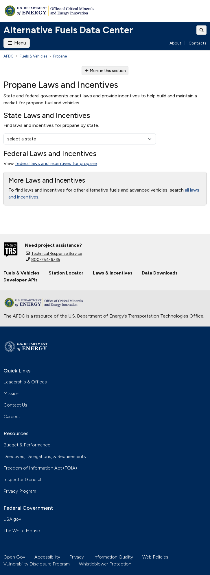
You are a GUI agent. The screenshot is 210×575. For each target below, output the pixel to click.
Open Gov (14, 557)
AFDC (8, 56)
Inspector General (22, 479)
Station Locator (66, 273)
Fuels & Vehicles (33, 56)
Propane (60, 56)
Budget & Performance (26, 445)
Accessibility (47, 557)
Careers (11, 416)
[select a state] (79, 138)
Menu (16, 43)
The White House (21, 530)
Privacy (76, 557)
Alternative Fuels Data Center (68, 30)
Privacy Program (19, 491)
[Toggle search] (201, 30)
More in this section (105, 70)
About (175, 43)
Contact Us (15, 405)
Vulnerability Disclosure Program (36, 564)
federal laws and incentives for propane (56, 163)
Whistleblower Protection (105, 564)
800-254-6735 (43, 259)
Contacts (198, 43)
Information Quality (113, 557)
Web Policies (155, 557)
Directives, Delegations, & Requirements (44, 456)
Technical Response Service (54, 253)
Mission (11, 393)
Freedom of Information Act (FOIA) (40, 468)
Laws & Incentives (112, 273)
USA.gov (12, 519)
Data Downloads (160, 273)
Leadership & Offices (25, 382)
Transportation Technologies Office (165, 316)
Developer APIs (20, 280)
